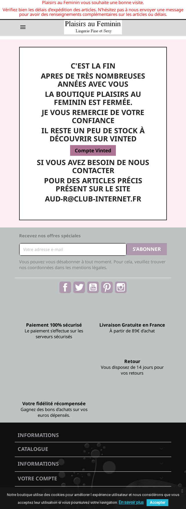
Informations (38, 435)
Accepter (157, 502)
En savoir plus (131, 502)
